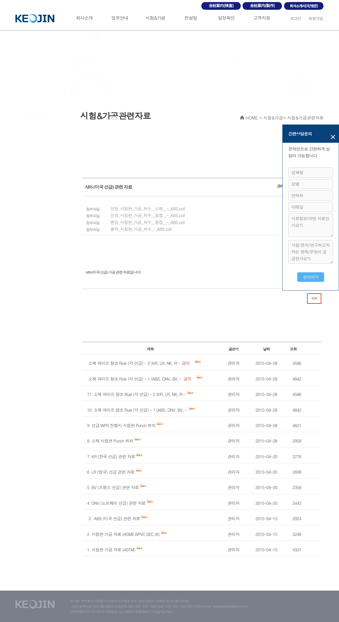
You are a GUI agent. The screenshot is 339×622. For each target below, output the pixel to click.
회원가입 (315, 18)
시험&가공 (155, 18)
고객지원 (261, 18)
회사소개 (84, 18)
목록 (314, 298)
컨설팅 (191, 18)
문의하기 (311, 277)
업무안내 (119, 18)
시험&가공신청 (35, 134)
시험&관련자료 (35, 146)
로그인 (295, 18)
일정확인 (226, 18)
